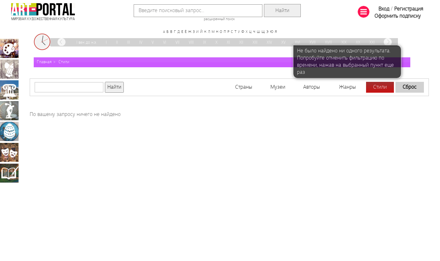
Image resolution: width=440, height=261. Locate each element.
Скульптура (9, 110)
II (117, 42)
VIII (191, 42)
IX (204, 42)
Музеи (277, 87)
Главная (44, 62)
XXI (372, 42)
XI (228, 42)
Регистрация (408, 9)
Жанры (347, 87)
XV (283, 42)
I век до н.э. (86, 42)
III (128, 42)
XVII (312, 42)
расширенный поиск (219, 19)
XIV (269, 42)
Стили (63, 62)
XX (358, 42)
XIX (344, 42)
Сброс (409, 87)
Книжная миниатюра (9, 173)
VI (164, 42)
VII (177, 42)
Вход (383, 9)
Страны (243, 87)
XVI (297, 42)
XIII (254, 42)
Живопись (9, 48)
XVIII (328, 42)
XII (241, 42)
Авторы (311, 87)
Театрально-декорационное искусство (9, 152)
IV (140, 42)
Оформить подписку (397, 16)
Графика (9, 69)
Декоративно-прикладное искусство (9, 131)
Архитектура (9, 90)
